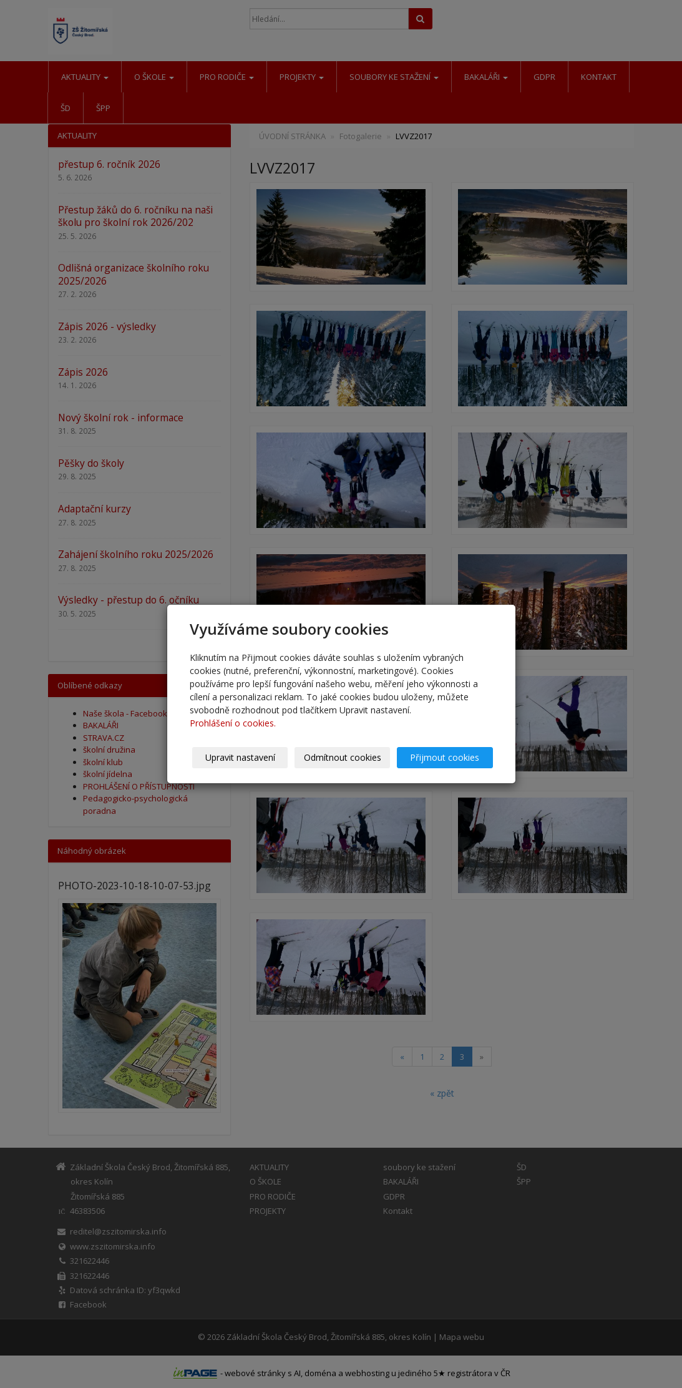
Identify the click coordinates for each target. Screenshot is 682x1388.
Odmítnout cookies (342, 757)
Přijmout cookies (445, 757)
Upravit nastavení (240, 757)
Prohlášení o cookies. (233, 723)
